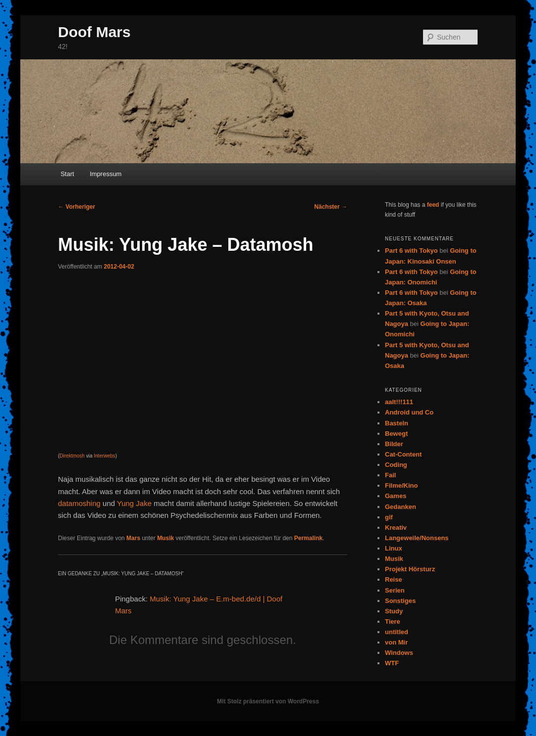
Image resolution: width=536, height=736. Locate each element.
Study (394, 611)
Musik (165, 538)
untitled (396, 632)
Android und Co (409, 412)
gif (389, 517)
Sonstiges (400, 600)
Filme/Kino (401, 485)
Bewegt (396, 433)
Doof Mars (94, 32)
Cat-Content (403, 454)
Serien (395, 590)
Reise (393, 579)
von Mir (396, 642)
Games (395, 496)
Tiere (392, 621)
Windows (399, 652)
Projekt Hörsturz (410, 569)
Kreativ (396, 527)
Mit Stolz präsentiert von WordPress (268, 701)
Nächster (330, 206)
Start (67, 174)
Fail (390, 475)
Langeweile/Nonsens (417, 538)
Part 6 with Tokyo (411, 250)
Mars (133, 538)
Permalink (308, 538)
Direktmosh (72, 456)
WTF (392, 663)
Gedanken (400, 506)
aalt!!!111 (399, 402)
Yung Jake (134, 503)
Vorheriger (76, 206)
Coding (396, 464)
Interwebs (104, 456)
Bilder (394, 444)
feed (433, 204)
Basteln (396, 423)
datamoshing (79, 503)
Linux (393, 548)
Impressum (105, 174)
